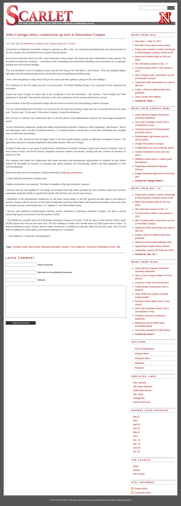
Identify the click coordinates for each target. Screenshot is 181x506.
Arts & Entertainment (144, 349)
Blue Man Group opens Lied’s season (152, 45)
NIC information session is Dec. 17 (151, 64)
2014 (135, 420)
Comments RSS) (143, 493)
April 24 (136, 424)
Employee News (142, 358)
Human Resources (141, 402)
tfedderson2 (29, 44)
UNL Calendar (139, 382)
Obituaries (139, 363)
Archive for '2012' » (144, 101)
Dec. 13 (66, 44)
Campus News (56, 44)
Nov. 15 (136, 444)
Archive (136, 470)
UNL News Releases (142, 386)
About (135, 466)
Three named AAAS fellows (148, 97)
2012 (46, 44)
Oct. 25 (136, 451)
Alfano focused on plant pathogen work (153, 242)
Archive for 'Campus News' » (149, 181)
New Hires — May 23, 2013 (148, 41)
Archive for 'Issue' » (145, 334)
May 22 (136, 417)
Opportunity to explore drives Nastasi (152, 246)
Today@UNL (139, 398)
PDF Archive (139, 474)
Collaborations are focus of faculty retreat (154, 148)
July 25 (136, 428)
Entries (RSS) (141, 488)
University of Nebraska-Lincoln (100, 247)
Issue (73, 44)
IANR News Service (142, 390)
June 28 (137, 448)
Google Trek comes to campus (149, 144)
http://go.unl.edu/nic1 (72, 172)
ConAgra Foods (19, 247)
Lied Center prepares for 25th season (152, 330)
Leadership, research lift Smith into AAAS (154, 250)
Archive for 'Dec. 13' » (146, 254)
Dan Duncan (34, 247)
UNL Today (138, 394)
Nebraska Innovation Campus (55, 247)
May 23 (136, 432)
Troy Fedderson (77, 247)
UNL (118, 247)
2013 (135, 436)
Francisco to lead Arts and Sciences (152, 282)
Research (139, 368)
